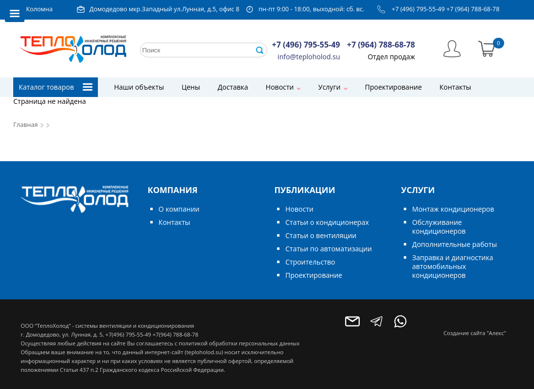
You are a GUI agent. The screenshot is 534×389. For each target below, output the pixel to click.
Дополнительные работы (454, 244)
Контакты (455, 87)
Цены (191, 87)
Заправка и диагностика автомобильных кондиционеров (452, 266)
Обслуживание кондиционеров (438, 227)
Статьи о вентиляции (320, 235)
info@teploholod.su (309, 56)
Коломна (39, 9)
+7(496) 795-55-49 (128, 334)
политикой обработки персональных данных (239, 343)
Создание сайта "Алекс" (474, 333)
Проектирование (393, 87)
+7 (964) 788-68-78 (473, 9)
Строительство (310, 262)
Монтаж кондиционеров (453, 209)
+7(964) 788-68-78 (175, 334)
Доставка (233, 87)
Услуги (329, 87)
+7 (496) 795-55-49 (418, 9)
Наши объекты (139, 87)
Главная (25, 125)
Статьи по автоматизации (328, 248)
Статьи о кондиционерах (327, 222)
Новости (280, 87)
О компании (179, 209)
